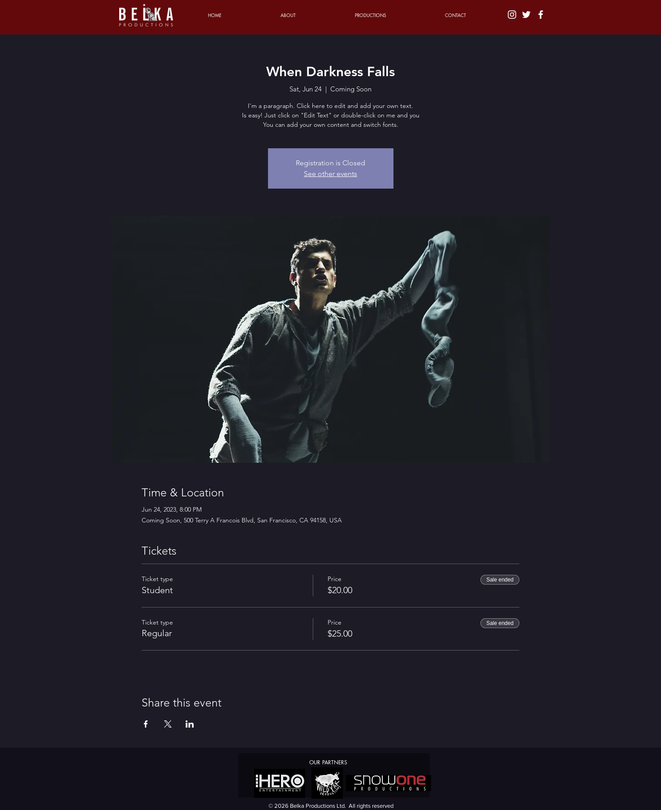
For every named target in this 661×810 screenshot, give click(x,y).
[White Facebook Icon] (540, 14)
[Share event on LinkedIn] (190, 724)
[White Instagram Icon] (512, 14)
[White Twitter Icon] (526, 14)
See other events (330, 173)
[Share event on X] (168, 724)
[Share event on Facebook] (146, 724)
